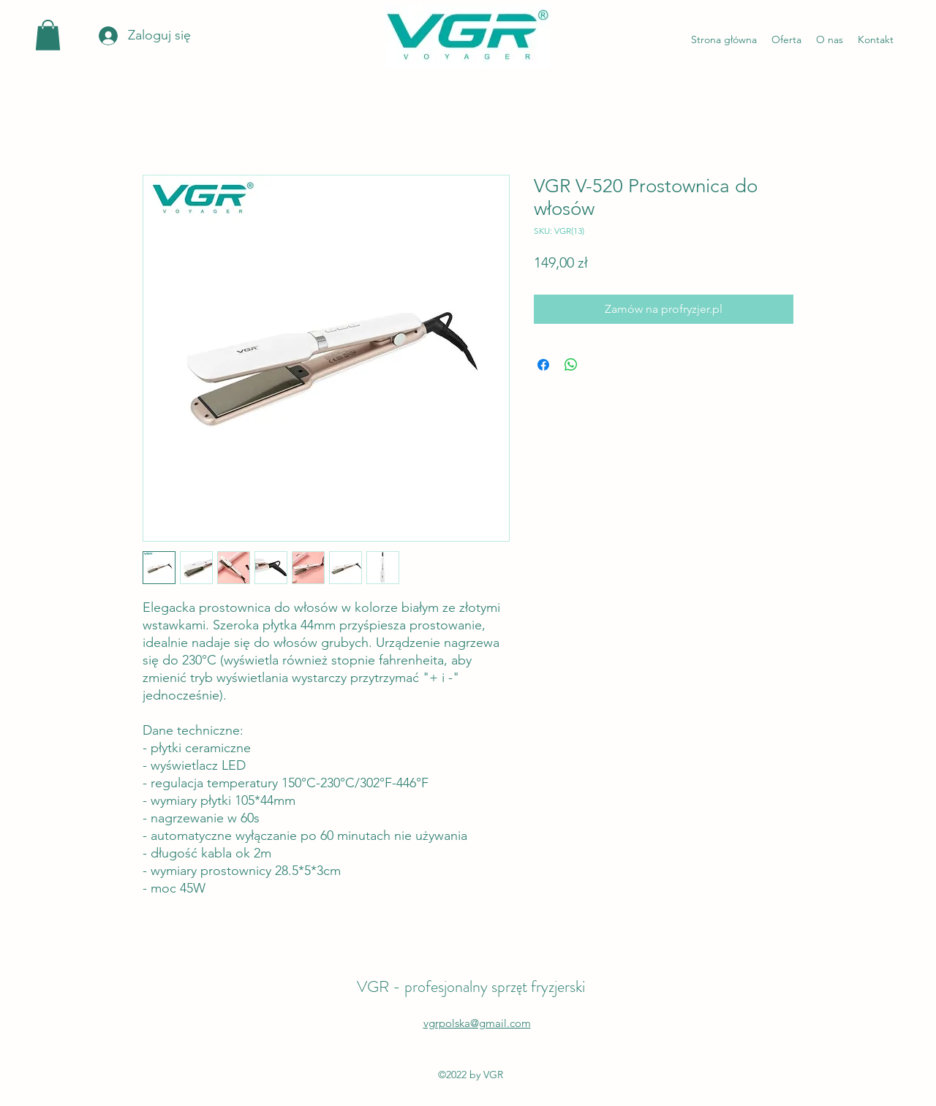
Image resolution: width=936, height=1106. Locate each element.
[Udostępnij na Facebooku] (543, 365)
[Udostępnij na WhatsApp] (571, 365)
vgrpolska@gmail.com (477, 1023)
